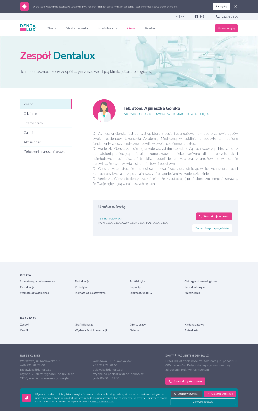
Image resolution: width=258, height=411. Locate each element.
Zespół (24, 324)
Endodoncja (82, 281)
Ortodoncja (27, 287)
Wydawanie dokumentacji (91, 330)
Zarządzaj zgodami (203, 401)
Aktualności (192, 330)
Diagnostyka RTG (141, 292)
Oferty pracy (138, 324)
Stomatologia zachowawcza (37, 281)
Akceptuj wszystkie (220, 393)
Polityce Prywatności (102, 401)
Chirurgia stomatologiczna (201, 281)
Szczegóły (221, 6)
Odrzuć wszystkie (185, 393)
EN (182, 16)
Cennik (24, 330)
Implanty (135, 287)
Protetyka (81, 287)
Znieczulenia (192, 292)
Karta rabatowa (194, 324)
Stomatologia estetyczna (90, 292)
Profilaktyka (137, 281)
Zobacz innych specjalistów (212, 228)
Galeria (134, 330)
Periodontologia (195, 287)
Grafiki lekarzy (84, 324)
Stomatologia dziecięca (34, 292)
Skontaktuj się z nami (185, 381)
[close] (235, 6)
